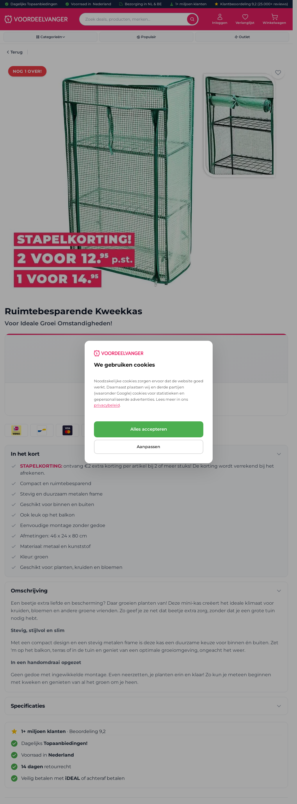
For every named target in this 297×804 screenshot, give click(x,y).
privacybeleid (107, 405)
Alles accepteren (148, 429)
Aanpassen (148, 446)
